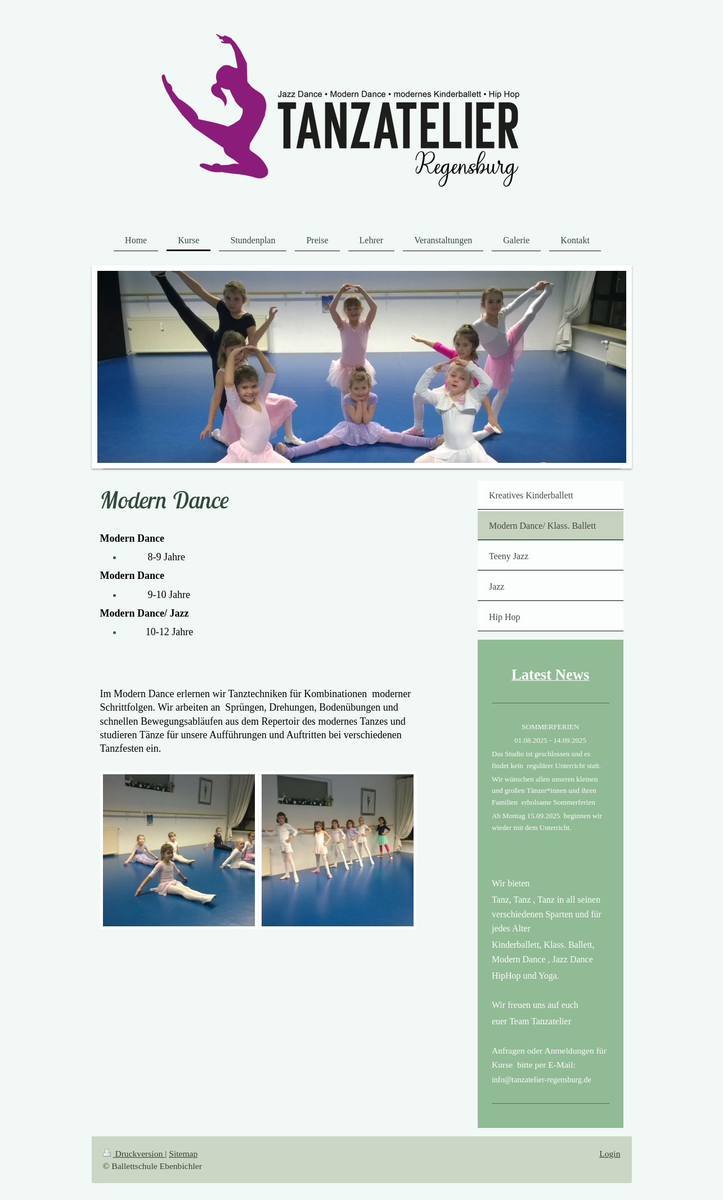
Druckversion (134, 1153)
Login (609, 1153)
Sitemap (183, 1153)
